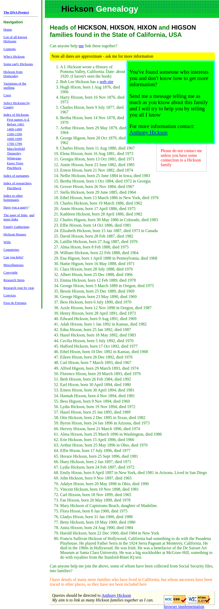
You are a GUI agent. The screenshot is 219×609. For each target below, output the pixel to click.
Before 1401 (15, 124)
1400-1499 (14, 129)
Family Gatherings (16, 227)
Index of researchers (17, 183)
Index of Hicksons (16, 115)
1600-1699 (14, 139)
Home (7, 29)
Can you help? (13, 257)
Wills (7, 242)
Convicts (9, 295)
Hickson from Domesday (13, 74)
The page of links (15, 215)
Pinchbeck (14, 168)
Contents (9, 49)
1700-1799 (14, 144)
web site (106, 81)
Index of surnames (16, 176)
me (81, 46)
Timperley (14, 153)
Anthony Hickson (148, 132)
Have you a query (15, 207)
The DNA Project (16, 12)
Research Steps (13, 280)
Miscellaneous (13, 265)
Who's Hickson (13, 56)
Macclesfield (16, 149)
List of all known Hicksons (15, 39)
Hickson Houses (14, 234)
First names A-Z (18, 119)
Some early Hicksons (18, 64)
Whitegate (14, 158)
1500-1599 (14, 134)
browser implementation (184, 606)
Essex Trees (15, 163)
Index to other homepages (13, 198)
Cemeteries (11, 250)
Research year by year (18, 288)
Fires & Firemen (14, 303)
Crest (7, 95)
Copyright (10, 272)
